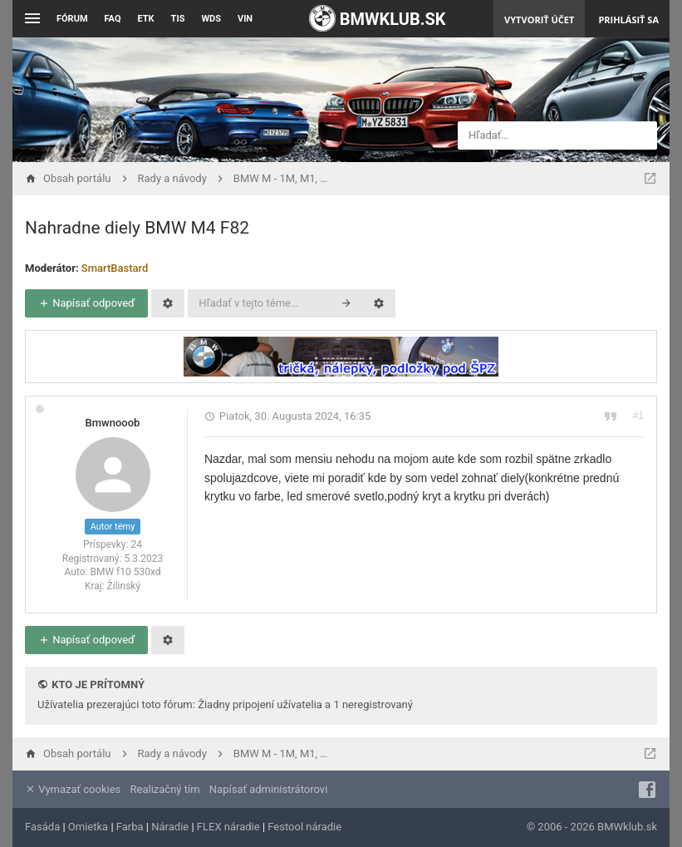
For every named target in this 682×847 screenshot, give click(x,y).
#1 (638, 415)
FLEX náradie (228, 826)
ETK (146, 18)
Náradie (170, 826)
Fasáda (42, 826)
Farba (130, 826)
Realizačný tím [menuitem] (165, 789)
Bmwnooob (113, 422)
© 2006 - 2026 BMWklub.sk (592, 826)
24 (136, 544)
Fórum (72, 18)
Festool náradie (304, 826)
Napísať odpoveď (86, 303)
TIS (178, 18)
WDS (211, 18)
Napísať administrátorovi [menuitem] (268, 789)
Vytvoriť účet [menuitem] (539, 19)
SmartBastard (115, 268)
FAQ (113, 18)
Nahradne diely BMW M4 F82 (137, 228)
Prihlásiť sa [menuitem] (628, 19)
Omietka (88, 826)
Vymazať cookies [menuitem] (72, 789)
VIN (245, 18)
